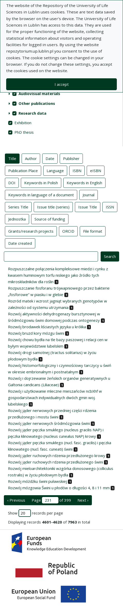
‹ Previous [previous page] (16, 500)
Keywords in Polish (41, 182)
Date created (20, 243)
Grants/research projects (31, 231)
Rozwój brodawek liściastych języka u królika (47, 326)
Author (31, 158)
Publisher (71, 158)
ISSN (110, 206)
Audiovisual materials (39, 93)
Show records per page (35, 513)
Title (12, 158)
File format (92, 231)
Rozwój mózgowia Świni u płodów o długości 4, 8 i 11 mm (59, 487)
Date (50, 158)
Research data (32, 113)
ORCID (68, 231)
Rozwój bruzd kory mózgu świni (36, 333)
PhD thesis (24, 132)
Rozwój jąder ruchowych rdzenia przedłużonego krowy (56, 455)
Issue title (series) (53, 206)
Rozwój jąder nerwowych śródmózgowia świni (49, 423)
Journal (88, 194)
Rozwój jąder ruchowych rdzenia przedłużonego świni (55, 462)
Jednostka (17, 219)
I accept (62, 84)
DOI (11, 182)
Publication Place (23, 170)
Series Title (18, 206)
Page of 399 (51, 500)
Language (55, 170)
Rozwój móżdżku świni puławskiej (37, 481)
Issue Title (87, 206)
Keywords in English (84, 182)
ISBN (77, 170)
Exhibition (22, 122)
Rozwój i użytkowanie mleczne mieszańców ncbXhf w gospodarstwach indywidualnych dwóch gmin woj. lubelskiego (55, 398)
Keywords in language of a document (41, 194)
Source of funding (49, 219)
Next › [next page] (83, 500)
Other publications (37, 103)
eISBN (95, 170)
